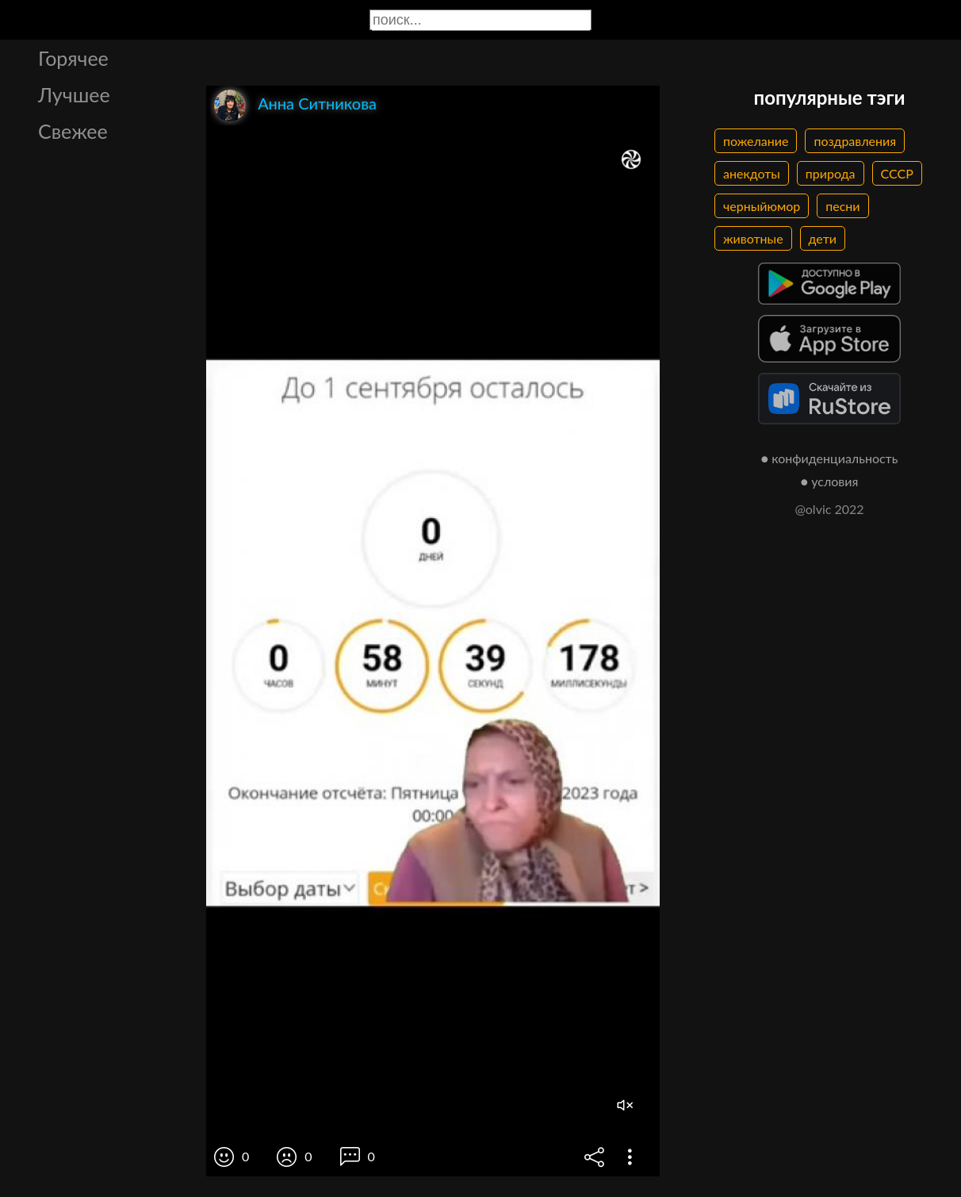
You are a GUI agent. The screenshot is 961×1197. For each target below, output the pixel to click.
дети (823, 238)
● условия (830, 481)
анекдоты (751, 173)
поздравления (855, 140)
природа (831, 173)
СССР (897, 173)
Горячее (73, 58)
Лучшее (74, 94)
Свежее (73, 131)
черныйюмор (761, 205)
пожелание (755, 140)
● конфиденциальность (829, 458)
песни (842, 205)
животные (753, 238)
